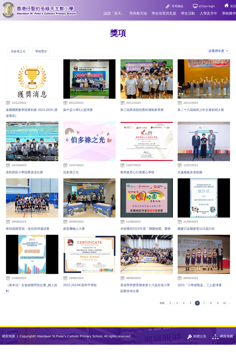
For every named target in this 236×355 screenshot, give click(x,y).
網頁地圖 (8, 346)
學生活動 (188, 13)
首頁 (233, 6)
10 (224, 313)
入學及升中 (208, 13)
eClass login (207, 6)
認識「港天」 (114, 13)
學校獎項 (47, 52)
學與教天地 (138, 13)
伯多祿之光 (20, 52)
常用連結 (177, 6)
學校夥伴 (229, 13)
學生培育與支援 (164, 13)
